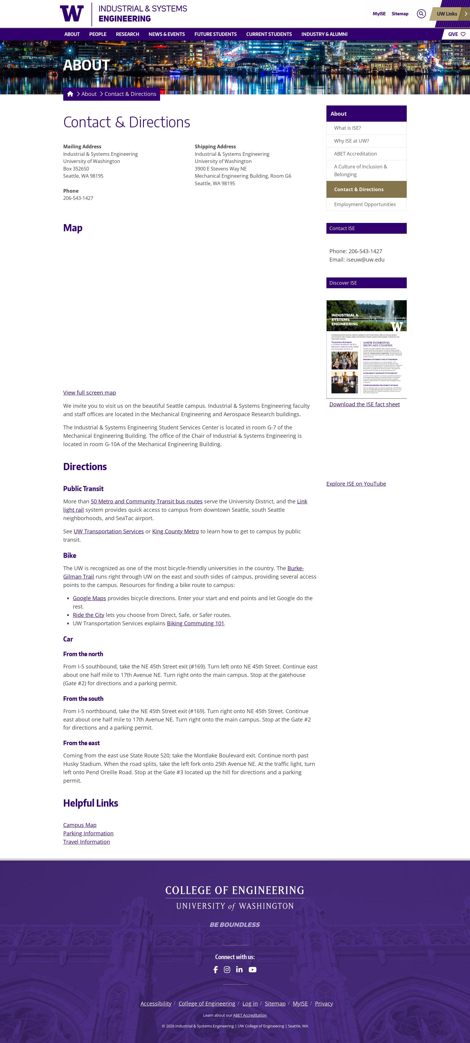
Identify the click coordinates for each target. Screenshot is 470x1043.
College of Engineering (207, 1003)
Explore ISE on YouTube (356, 483)
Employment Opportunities (365, 204)
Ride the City (88, 614)
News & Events (167, 34)
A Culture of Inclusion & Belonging (360, 170)
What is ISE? (347, 128)
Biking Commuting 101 (195, 623)
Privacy (324, 1003)
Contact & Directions (130, 93)
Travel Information (86, 841)
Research (127, 34)
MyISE (379, 13)
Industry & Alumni (325, 34)
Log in (250, 1003)
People (97, 34)
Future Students (216, 34)
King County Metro (175, 531)
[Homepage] (69, 94)
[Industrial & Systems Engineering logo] (191, 14)
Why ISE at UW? (351, 141)
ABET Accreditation (355, 153)
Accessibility (156, 1003)
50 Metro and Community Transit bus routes (147, 501)
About (72, 34)
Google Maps (89, 598)
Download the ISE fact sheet (364, 404)
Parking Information (88, 833)
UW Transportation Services (109, 531)
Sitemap (400, 13)
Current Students (269, 34)
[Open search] (421, 14)
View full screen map (89, 392)
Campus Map (80, 824)
